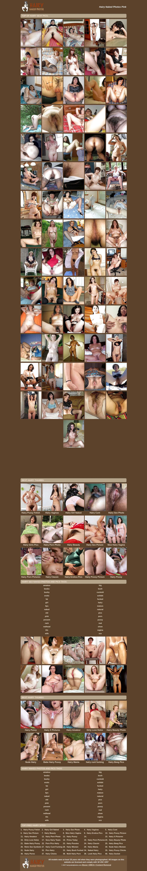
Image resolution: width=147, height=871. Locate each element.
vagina (100, 630)
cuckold (100, 592)
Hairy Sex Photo (73, 830)
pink (47, 616)
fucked (100, 599)
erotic (46, 596)
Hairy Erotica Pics (94, 833)
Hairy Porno (29, 854)
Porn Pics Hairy (52, 843)
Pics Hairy (50, 850)
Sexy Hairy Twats (53, 840)
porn (100, 616)
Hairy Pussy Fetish (31, 830)
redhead (46, 627)
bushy (46, 592)
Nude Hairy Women (117, 847)
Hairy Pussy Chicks (117, 850)
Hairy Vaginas (93, 830)
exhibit (100, 596)
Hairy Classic (93, 843)
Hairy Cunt (112, 830)
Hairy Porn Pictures (96, 840)
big (100, 585)
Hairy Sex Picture (31, 833)
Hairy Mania (93, 847)
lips (46, 606)
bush (100, 589)
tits (46, 630)
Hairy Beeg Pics (116, 843)
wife (47, 633)
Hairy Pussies (73, 843)
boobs (47, 589)
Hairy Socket (114, 854)
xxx (100, 633)
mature (100, 606)
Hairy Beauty (50, 833)
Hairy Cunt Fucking (54, 847)
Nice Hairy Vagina (73, 833)
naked (46, 609)
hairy (100, 603)
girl (46, 603)
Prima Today (72, 840)
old (46, 613)
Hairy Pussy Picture (117, 833)
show (100, 627)
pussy (100, 620)
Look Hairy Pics (95, 854)
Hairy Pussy (72, 837)
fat (47, 599)
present (47, 620)
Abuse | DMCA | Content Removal (96, 865)
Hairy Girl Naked (52, 830)
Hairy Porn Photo (53, 837)
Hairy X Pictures (116, 837)
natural (100, 609)
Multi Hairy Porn (74, 854)
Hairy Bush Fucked (75, 850)
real (100, 623)
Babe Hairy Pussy (32, 843)
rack (47, 623)
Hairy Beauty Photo (117, 840)
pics (100, 613)
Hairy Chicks (51, 854)
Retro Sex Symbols (32, 847)
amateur (46, 585)
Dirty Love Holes (31, 840)
